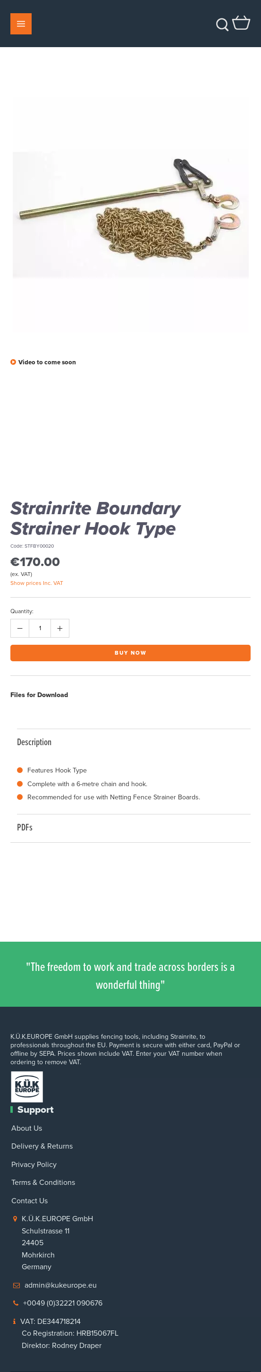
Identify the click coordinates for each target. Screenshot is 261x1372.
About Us (26, 1128)
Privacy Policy (34, 1164)
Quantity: (22, 611)
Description (129, 741)
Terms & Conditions (43, 1182)
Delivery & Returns (42, 1146)
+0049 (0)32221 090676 (62, 1303)
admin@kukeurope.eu (61, 1285)
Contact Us (29, 1200)
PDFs (129, 827)
